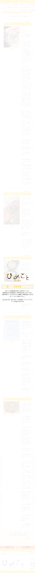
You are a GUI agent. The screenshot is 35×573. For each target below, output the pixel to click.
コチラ (12, 296)
